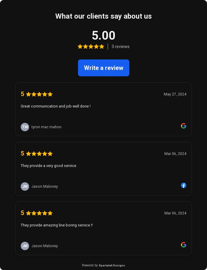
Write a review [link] (103, 67)
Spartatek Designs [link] (112, 265)
